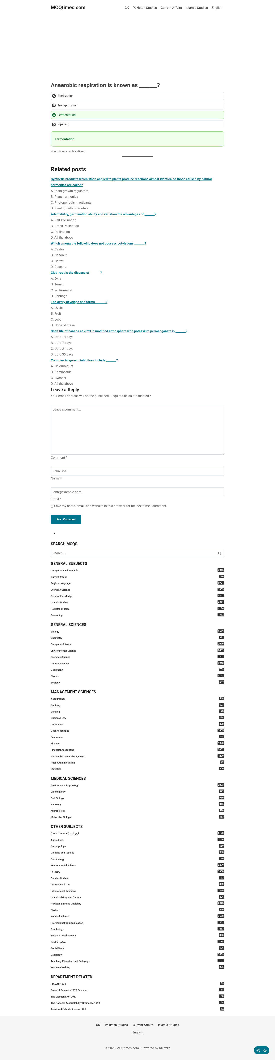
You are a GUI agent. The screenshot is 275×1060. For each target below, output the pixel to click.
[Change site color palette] (261, 1050)
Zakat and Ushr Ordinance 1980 (137, 1009)
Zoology (137, 682)
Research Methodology (137, 935)
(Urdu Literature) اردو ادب (137, 833)
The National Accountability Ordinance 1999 (137, 1002)
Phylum (137, 910)
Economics (137, 737)
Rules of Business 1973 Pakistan (137, 990)
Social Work (137, 948)
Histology (137, 804)
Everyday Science (137, 589)
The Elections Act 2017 (137, 996)
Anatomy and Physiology (137, 785)
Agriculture (137, 839)
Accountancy (137, 698)
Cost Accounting (137, 730)
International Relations (137, 890)
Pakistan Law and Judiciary (137, 903)
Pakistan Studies (145, 8)
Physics (137, 676)
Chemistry (137, 637)
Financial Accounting (137, 749)
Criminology (137, 859)
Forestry (137, 871)
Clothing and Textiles (137, 852)
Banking (137, 711)
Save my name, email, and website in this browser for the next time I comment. (110, 506)
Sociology (137, 954)
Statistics (137, 768)
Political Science (137, 916)
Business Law (137, 717)
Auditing (137, 705)
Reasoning (137, 615)
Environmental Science (137, 650)
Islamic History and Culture (137, 897)
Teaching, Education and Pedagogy (137, 961)
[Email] (137, 491)
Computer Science (137, 644)
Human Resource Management (137, 756)
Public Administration (137, 762)
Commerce (137, 724)
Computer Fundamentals (137, 570)
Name (56, 478)
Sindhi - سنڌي (137, 941)
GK (127, 8)
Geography (137, 669)
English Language (137, 583)
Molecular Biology (137, 817)
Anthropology (137, 846)
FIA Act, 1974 (137, 983)
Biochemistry (137, 791)
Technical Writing (137, 967)
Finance (137, 743)
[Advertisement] (137, 44)
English (217, 8)
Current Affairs (171, 8)
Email (56, 499)
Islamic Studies (197, 8)
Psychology (137, 929)
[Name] (137, 471)
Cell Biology (137, 798)
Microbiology (137, 810)
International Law (137, 884)
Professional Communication (137, 922)
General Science (137, 663)
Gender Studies (137, 878)
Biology (137, 631)
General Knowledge (137, 596)
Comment (59, 457)
